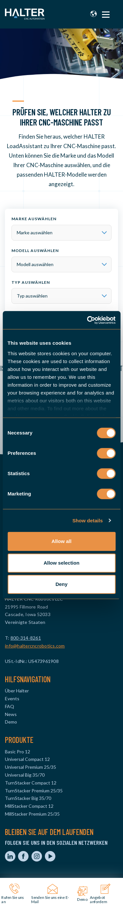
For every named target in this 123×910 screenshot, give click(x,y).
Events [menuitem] (12, 698)
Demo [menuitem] (11, 722)
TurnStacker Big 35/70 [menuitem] (28, 798)
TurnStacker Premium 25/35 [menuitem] (34, 790)
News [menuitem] (11, 714)
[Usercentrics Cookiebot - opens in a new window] (87, 320)
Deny (61, 584)
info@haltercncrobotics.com (35, 646)
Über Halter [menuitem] (17, 690)
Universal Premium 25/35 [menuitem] (30, 767)
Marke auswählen (33, 218)
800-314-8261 (25, 638)
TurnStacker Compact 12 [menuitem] (30, 782)
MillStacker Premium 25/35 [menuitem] (32, 814)
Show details (87, 520)
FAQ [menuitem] (9, 706)
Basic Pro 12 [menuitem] (17, 751)
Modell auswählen (35, 250)
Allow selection (61, 563)
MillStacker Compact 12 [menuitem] (29, 806)
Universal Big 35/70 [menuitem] (25, 775)
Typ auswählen (30, 282)
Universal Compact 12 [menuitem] (27, 759)
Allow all (61, 541)
